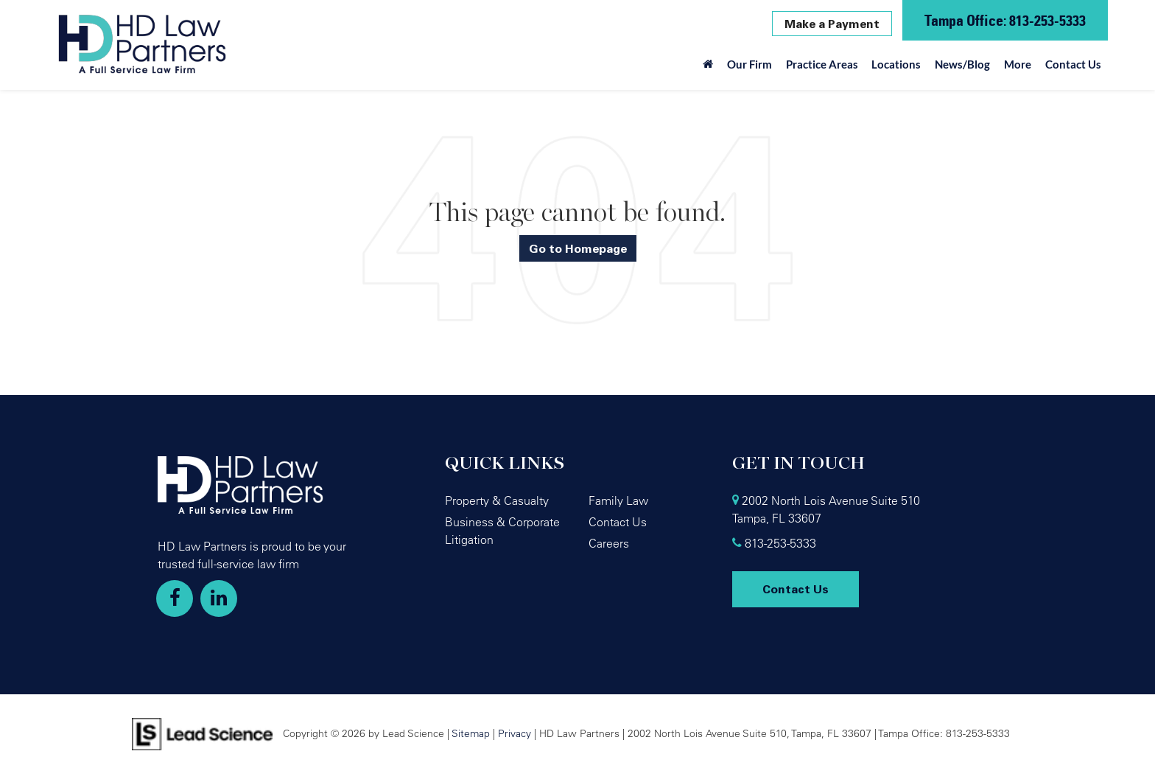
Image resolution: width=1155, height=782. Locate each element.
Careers (609, 543)
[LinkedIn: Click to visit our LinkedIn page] (218, 598)
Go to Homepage (578, 248)
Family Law (618, 500)
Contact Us (1073, 64)
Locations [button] (896, 64)
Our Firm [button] (749, 64)
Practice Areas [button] (822, 64)
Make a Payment (832, 23)
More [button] (1017, 64)
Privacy (514, 733)
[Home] (708, 68)
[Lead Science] (202, 732)
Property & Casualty (497, 500)
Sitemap (471, 733)
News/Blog (962, 64)
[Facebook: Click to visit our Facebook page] (174, 598)
